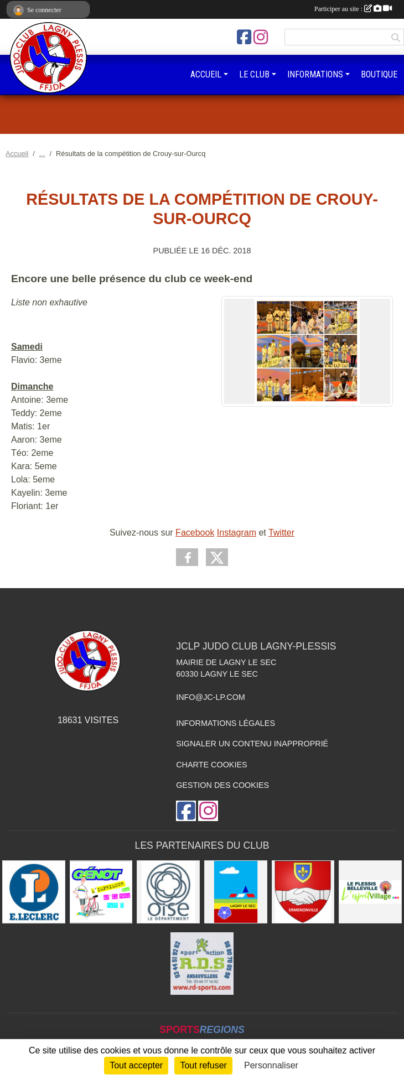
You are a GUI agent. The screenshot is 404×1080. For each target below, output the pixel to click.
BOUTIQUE (379, 74)
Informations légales (225, 723)
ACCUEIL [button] (205, 74)
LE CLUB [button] (254, 74)
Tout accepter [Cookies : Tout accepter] (136, 1065)
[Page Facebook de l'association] (244, 37)
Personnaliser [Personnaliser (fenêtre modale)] (271, 1065)
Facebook (194, 532)
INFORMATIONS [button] (315, 74)
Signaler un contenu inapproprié (252, 743)
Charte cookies (211, 764)
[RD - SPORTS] (202, 963)
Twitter (281, 532)
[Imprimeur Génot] (101, 891)
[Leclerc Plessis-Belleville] (33, 891)
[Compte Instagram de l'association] (260, 37)
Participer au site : (353, 9)
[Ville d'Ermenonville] (303, 891)
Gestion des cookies (222, 785)
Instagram (236, 532)
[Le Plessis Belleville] (370, 891)
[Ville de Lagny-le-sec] (235, 891)
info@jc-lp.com (210, 697)
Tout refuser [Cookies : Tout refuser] (203, 1065)
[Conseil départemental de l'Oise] (168, 891)
